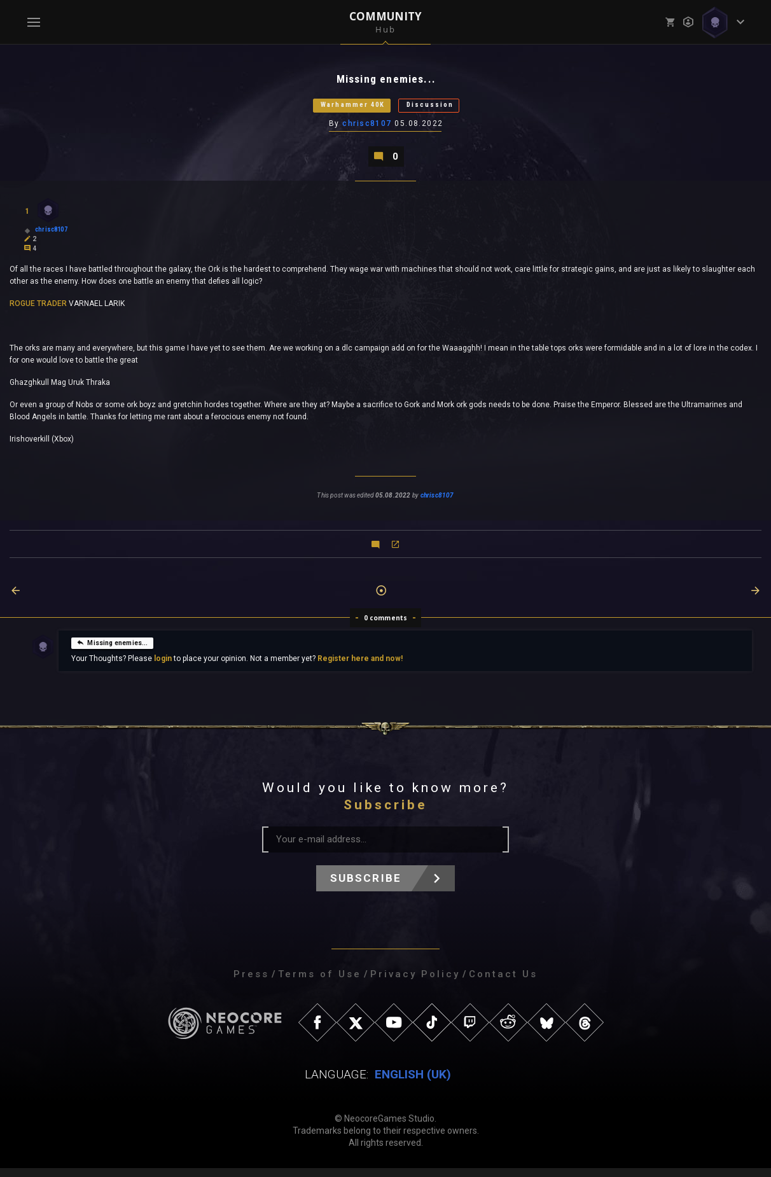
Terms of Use (319, 983)
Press (251, 983)
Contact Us (503, 983)
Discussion (445, 109)
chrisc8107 (368, 129)
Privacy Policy (415, 983)
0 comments (386, 626)
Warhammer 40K (341, 109)
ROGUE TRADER (38, 312)
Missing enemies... (112, 650)
